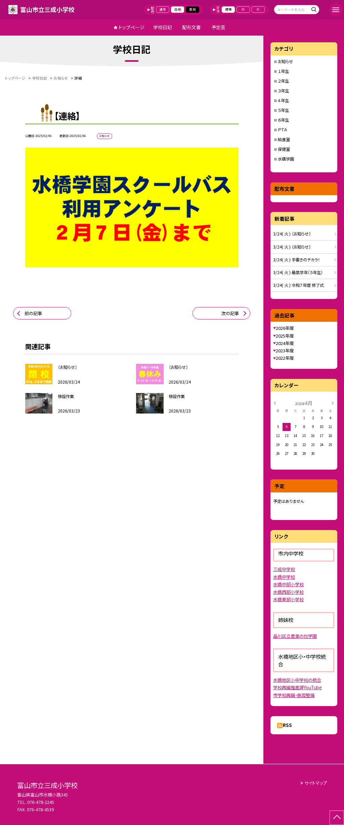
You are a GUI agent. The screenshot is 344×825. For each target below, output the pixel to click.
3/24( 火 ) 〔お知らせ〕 (292, 234)
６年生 (283, 120)
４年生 (283, 100)
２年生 (283, 81)
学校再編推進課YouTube (297, 687)
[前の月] (275, 402)
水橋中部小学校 (288, 584)
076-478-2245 (40, 802)
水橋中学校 (284, 577)
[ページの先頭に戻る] (337, 818)
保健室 (284, 149)
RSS (287, 725)
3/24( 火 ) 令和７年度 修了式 (298, 285)
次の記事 (230, 313)
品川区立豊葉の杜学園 (295, 636)
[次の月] (333, 402)
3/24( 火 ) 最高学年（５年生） (298, 272)
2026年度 (285, 328)
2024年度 (285, 343)
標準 (228, 9)
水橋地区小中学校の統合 (297, 680)
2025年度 (285, 336)
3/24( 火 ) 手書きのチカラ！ (296, 260)
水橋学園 (286, 159)
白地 (177, 9)
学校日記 (162, 27)
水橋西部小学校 (288, 592)
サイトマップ (315, 783)
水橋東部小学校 (288, 599)
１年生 (283, 71)
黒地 (192, 9)
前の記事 (33, 313)
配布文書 (191, 27)
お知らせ (285, 61)
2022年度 (285, 358)
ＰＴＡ (282, 130)
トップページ (131, 27)
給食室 (284, 139)
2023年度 (285, 350)
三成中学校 (284, 569)
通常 (162, 9)
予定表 (218, 27)
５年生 (283, 110)
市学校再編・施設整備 (293, 695)
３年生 (283, 91)
